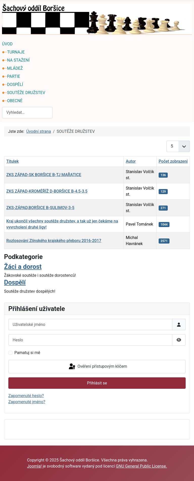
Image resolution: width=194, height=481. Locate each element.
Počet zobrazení (173, 161)
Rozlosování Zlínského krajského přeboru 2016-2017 (53, 240)
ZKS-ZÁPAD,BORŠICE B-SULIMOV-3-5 (40, 207)
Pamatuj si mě (27, 352)
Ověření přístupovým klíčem (97, 367)
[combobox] (27, 112)
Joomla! (34, 466)
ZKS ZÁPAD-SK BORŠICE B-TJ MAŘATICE (43, 174)
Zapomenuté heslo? (26, 395)
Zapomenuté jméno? (26, 401)
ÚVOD (7, 44)
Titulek (12, 161)
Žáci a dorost (23, 266)
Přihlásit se (97, 383)
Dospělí (15, 282)
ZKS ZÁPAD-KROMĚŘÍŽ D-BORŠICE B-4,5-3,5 (46, 191)
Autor (131, 161)
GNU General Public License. (141, 466)
